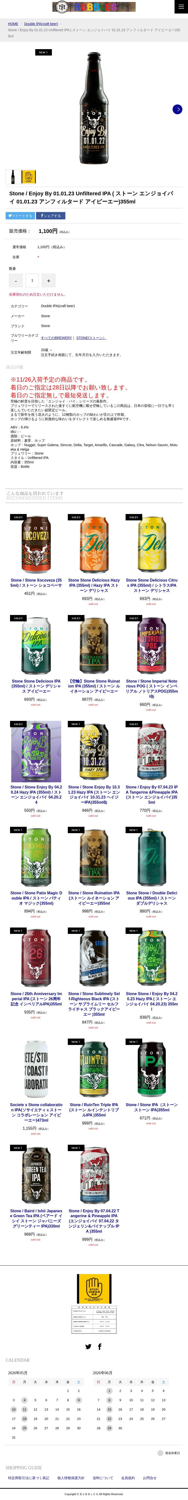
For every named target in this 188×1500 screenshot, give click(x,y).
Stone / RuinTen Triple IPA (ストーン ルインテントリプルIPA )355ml (94, 1110)
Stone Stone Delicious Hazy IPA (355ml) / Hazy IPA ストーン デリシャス (94, 585)
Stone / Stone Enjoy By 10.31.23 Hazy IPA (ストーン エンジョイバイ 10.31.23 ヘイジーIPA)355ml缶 (94, 794)
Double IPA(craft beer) (41, 24)
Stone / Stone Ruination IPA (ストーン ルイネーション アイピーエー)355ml (94, 898)
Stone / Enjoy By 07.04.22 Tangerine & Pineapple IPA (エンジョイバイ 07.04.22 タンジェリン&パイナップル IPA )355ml (94, 1221)
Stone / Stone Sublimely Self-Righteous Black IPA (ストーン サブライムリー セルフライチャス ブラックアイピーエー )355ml (94, 1004)
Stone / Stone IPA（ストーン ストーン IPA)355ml (152, 1107)
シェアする (50, 216)
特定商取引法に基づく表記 (28, 1478)
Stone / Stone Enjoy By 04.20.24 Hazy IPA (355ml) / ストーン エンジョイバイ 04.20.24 (36, 794)
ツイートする (20, 216)
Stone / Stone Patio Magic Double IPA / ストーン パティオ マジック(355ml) (36, 898)
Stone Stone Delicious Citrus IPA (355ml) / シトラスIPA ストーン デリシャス (152, 585)
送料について (103, 1478)
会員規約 (128, 1478)
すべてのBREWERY (56, 338)
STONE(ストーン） (91, 338)
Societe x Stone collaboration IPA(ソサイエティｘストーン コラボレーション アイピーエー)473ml (36, 1112)
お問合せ (150, 1478)
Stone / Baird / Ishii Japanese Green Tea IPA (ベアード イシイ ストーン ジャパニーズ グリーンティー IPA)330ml (36, 1218)
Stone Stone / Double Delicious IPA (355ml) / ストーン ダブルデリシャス (151, 898)
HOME (13, 24)
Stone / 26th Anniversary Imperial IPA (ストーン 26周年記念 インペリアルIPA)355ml (36, 999)
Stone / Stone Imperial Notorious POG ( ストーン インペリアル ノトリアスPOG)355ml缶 (152, 689)
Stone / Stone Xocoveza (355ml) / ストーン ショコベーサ (36, 582)
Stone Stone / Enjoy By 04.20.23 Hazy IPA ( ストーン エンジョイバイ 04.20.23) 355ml (152, 1001)
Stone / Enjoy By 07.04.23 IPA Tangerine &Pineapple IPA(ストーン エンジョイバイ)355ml (152, 794)
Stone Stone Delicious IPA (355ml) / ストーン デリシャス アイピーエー (36, 686)
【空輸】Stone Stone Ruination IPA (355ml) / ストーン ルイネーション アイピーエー (94, 686)
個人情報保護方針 (71, 1478)
